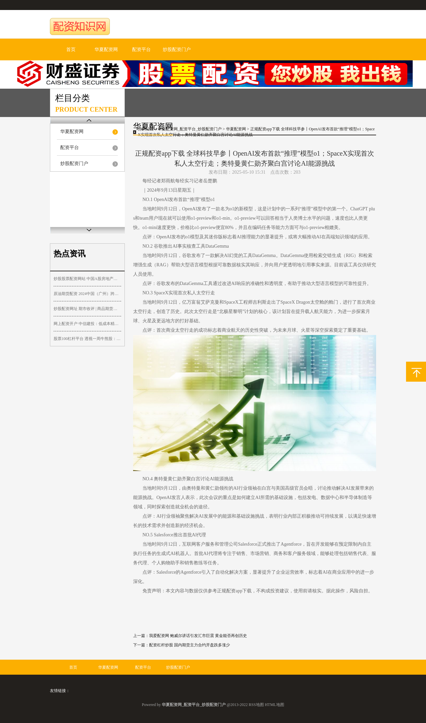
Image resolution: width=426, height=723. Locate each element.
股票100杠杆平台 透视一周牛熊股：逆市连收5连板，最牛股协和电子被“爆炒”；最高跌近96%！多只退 (87, 338)
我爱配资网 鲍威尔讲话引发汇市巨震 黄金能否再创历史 (198, 635)
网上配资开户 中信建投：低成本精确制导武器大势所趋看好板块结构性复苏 (87, 323)
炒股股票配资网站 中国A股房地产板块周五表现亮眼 (87, 278)
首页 (71, 49)
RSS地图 (256, 704)
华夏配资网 (106, 49)
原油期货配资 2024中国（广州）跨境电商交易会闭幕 (87, 293)
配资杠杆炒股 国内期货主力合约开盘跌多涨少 (189, 645)
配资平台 (141, 49)
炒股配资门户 (177, 49)
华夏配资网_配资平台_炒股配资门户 (190, 129)
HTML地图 (274, 704)
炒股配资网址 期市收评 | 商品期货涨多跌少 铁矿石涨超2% (87, 308)
